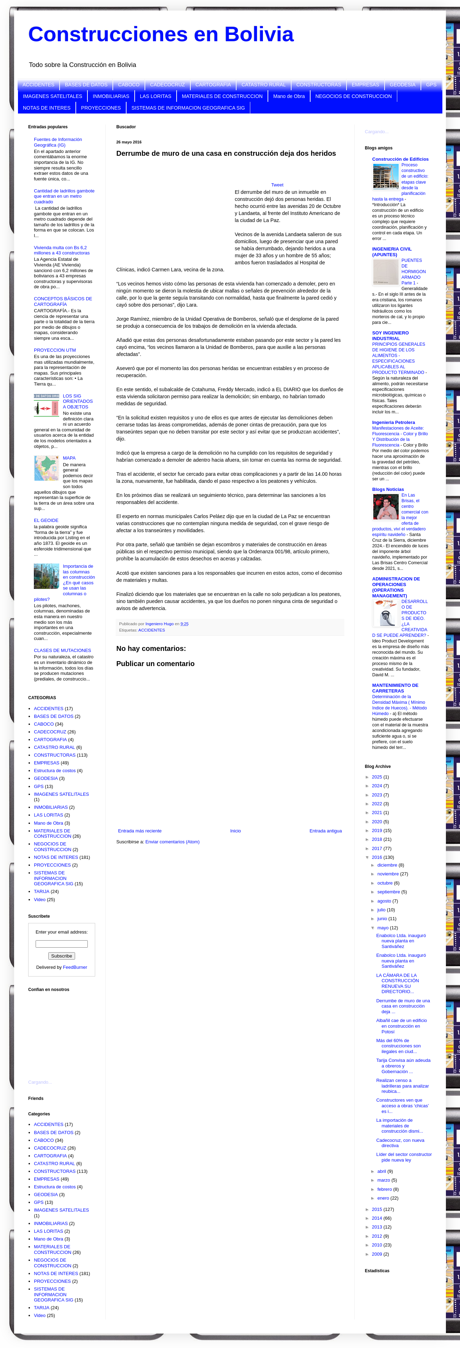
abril (382, 1171)
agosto (385, 901)
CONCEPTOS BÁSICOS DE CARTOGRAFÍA (63, 301)
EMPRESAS (365, 84)
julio (382, 909)
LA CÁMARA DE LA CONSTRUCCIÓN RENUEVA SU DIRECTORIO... (397, 984)
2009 (378, 1254)
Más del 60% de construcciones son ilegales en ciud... (398, 1046)
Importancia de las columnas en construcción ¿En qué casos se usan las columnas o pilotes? (64, 583)
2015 (378, 1209)
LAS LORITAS (155, 96)
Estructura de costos (55, 770)
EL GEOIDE (46, 520)
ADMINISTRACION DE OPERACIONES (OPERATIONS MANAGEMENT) (396, 587)
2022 (378, 803)
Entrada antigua (325, 830)
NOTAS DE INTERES (46, 108)
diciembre (388, 865)
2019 (378, 830)
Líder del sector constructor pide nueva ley (404, 1157)
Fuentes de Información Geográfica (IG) (58, 142)
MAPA (69, 458)
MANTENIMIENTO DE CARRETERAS (395, 688)
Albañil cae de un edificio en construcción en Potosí (401, 1026)
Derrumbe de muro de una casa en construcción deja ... (403, 1006)
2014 (378, 1218)
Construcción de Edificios (400, 159)
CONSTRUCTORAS (318, 84)
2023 (378, 795)
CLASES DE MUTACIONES (62, 650)
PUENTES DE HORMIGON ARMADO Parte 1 (413, 271)
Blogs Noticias (388, 489)
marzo (385, 1180)
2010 (378, 1245)
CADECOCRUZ (167, 84)
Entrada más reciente (140, 830)
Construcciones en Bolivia (161, 34)
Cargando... (40, 1082)
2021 (378, 812)
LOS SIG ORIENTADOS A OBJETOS (78, 401)
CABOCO (129, 84)
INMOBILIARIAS (111, 96)
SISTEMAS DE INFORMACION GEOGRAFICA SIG (188, 108)
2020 (378, 821)
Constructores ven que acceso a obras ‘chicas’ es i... (402, 1105)
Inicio (235, 830)
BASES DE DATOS (86, 84)
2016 (378, 857)
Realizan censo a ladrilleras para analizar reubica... (402, 1086)
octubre (386, 883)
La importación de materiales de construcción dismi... (399, 1126)
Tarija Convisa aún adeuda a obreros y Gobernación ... (403, 1066)
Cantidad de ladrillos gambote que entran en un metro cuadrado (64, 196)
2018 (378, 839)
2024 (378, 785)
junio (383, 918)
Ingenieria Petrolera (393, 422)
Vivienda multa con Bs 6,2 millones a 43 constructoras (62, 250)
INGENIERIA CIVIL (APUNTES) (392, 251)
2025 (378, 777)
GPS (431, 84)
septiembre (389, 891)
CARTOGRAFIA (213, 84)
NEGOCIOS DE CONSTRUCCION (353, 96)
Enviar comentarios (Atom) (172, 841)
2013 (378, 1227)
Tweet (277, 184)
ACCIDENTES (38, 84)
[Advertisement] (63, 1031)
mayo (384, 927)
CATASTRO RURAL (263, 84)
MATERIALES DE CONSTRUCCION (222, 96)
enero (384, 1198)
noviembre (389, 873)
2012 (378, 1236)
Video (39, 899)
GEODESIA (403, 84)
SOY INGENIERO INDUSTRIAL (390, 335)
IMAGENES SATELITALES (52, 96)
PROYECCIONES (101, 108)
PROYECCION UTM (55, 350)
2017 (378, 848)
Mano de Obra (289, 96)
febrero (385, 1189)
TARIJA (41, 891)
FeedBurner (75, 967)
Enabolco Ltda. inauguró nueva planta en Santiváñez (401, 941)
